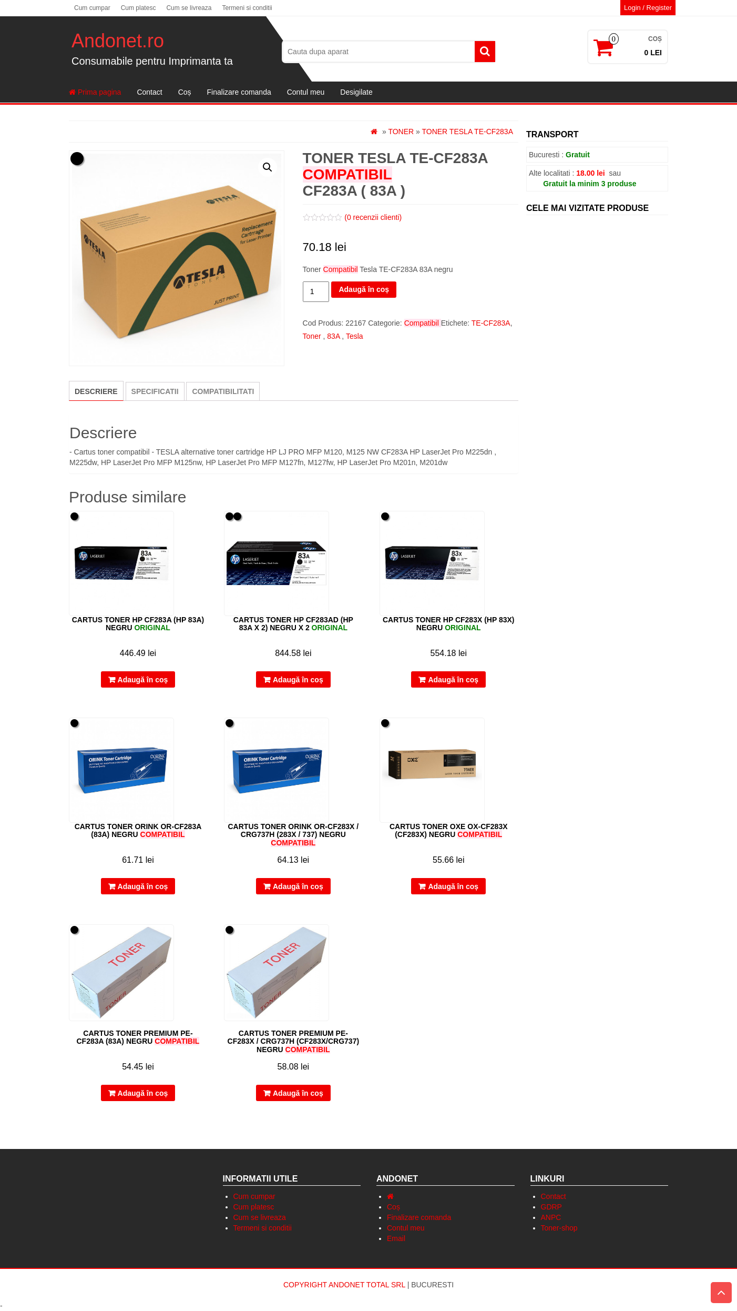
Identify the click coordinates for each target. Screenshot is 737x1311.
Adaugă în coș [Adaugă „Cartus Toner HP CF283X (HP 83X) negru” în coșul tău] (453, 679)
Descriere (96, 391)
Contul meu (306, 92)
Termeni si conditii (247, 8)
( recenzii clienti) (373, 217)
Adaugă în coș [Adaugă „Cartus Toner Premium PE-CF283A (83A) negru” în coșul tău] (143, 1093)
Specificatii (155, 391)
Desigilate (356, 92)
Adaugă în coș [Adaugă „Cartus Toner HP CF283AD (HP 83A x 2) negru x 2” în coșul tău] (298, 679)
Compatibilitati (223, 391)
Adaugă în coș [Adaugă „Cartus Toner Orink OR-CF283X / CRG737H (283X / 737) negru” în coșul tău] (298, 886)
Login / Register (648, 8)
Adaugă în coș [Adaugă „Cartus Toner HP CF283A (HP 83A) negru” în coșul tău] (143, 679)
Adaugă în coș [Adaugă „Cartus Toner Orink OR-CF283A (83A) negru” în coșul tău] (143, 886)
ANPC (551, 1217)
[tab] (96, 391)
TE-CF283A (491, 323)
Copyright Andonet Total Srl (345, 1284)
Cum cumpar (92, 8)
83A (333, 336)
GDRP (551, 1207)
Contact (149, 92)
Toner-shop (559, 1228)
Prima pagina (95, 92)
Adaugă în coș (364, 289)
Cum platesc (138, 8)
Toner (401, 131)
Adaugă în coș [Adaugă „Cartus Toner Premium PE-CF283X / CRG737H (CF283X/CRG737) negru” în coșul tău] (298, 1093)
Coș (184, 92)
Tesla (354, 336)
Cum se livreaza (188, 8)
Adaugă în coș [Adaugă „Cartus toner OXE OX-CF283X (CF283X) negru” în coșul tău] (453, 886)
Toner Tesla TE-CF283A (467, 131)
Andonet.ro (117, 41)
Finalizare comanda (239, 92)
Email (396, 1238)
